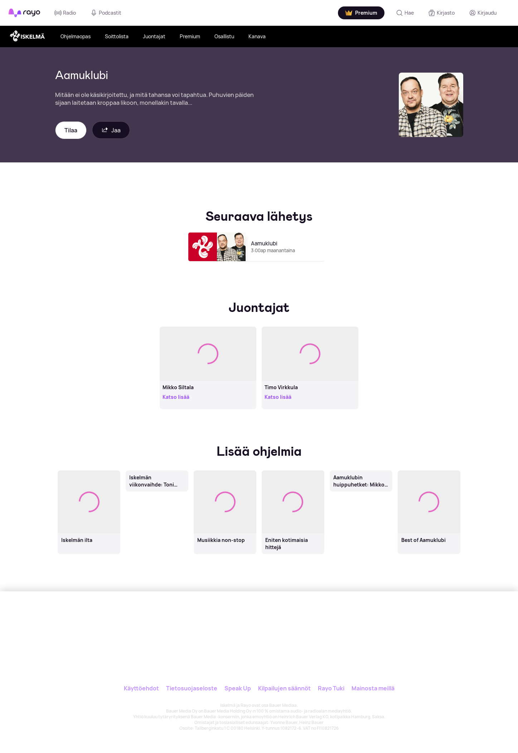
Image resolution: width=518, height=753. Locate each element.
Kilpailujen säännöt (284, 688)
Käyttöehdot (141, 688)
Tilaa (70, 130)
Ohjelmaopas (75, 36)
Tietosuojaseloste (191, 688)
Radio (65, 12)
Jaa (111, 130)
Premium (190, 36)
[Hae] (405, 13)
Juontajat (154, 36)
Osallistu (224, 36)
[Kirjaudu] (483, 13)
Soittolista (117, 36)
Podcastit (105, 12)
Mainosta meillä (373, 688)
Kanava (257, 36)
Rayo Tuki (331, 688)
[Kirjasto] (441, 13)
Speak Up (237, 688)
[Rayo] (208, 624)
